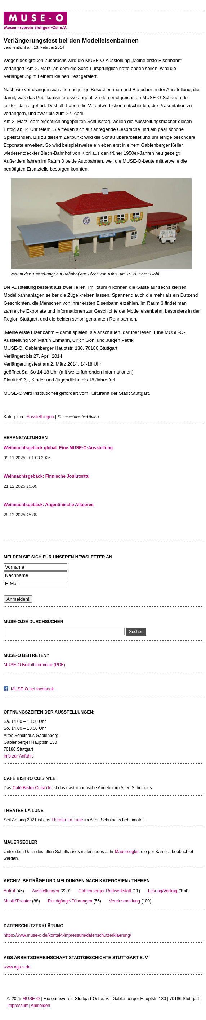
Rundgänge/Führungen (70, 901)
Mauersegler (127, 851)
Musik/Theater (17, 901)
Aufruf (9, 890)
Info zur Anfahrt (18, 756)
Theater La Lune (67, 819)
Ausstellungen (40, 416)
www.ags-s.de (17, 967)
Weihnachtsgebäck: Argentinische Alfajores (49, 504)
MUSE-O (31, 998)
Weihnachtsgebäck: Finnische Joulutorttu (46, 476)
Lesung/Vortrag (162, 890)
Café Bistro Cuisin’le (32, 787)
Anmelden (40, 1005)
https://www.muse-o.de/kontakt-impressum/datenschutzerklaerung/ (67, 935)
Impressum (17, 1005)
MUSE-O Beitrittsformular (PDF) (34, 664)
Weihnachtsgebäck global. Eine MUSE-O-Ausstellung (58, 447)
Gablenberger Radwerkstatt (104, 890)
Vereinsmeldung (124, 901)
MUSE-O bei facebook (32, 689)
